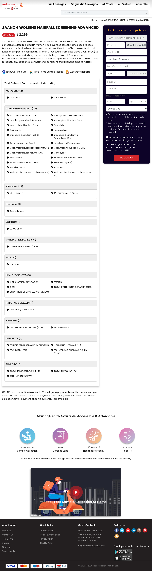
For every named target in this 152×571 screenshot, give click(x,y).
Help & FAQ (7, 538)
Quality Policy (46, 543)
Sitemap (6, 547)
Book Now (126, 157)
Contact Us (7, 534)
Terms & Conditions (50, 534)
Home (94, 20)
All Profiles (124, 4)
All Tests (107, 4)
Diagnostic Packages (84, 4)
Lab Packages (57, 4)
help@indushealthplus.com (91, 545)
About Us (142, 4)
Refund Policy (46, 530)
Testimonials (8, 551)
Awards (5, 543)
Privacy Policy (46, 538)
